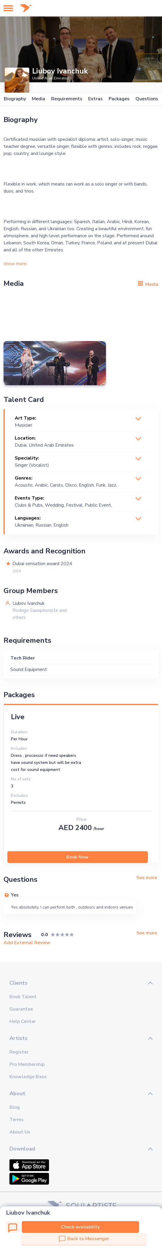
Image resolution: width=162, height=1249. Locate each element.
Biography (15, 99)
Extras (95, 99)
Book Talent (23, 997)
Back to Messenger (84, 1238)
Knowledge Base (28, 1077)
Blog (14, 1107)
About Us (19, 1132)
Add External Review (27, 943)
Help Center (22, 1021)
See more (146, 878)
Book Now (77, 857)
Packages (118, 99)
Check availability (80, 1227)
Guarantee (21, 1009)
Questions (146, 99)
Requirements (66, 99)
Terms (16, 1120)
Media (38, 99)
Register (19, 1052)
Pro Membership (27, 1064)
